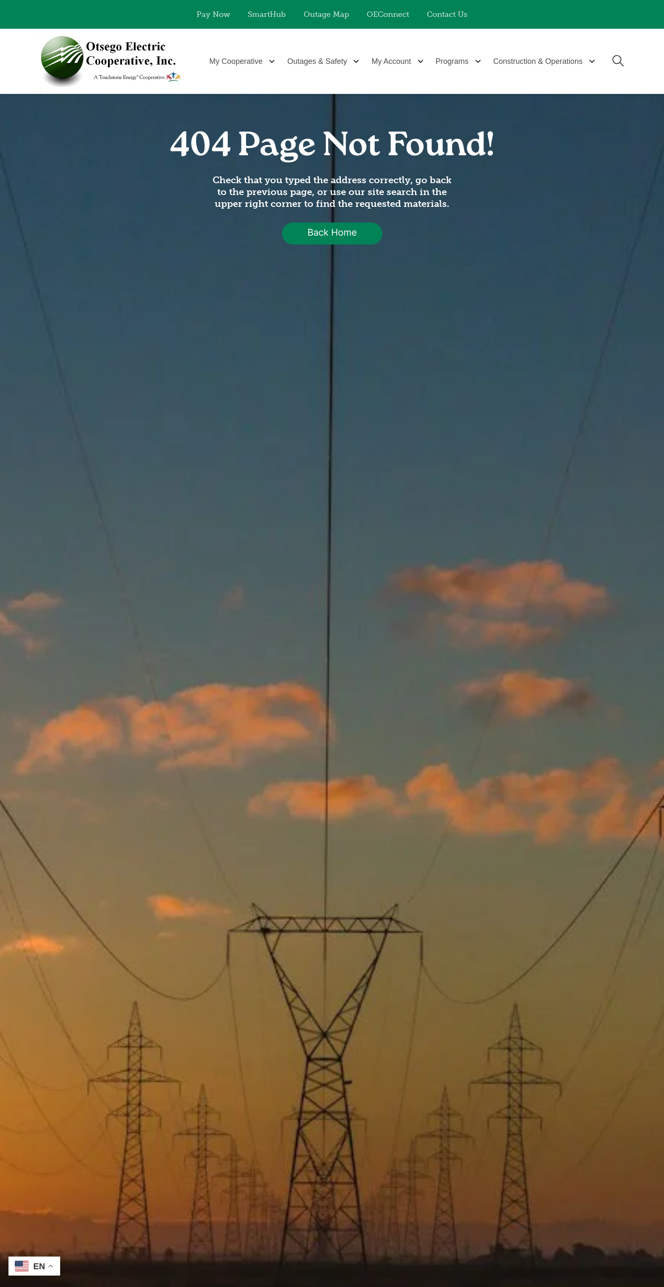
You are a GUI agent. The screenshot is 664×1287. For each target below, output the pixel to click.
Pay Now (213, 14)
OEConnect (388, 14)
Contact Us (447, 14)
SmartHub (267, 14)
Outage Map (326, 14)
